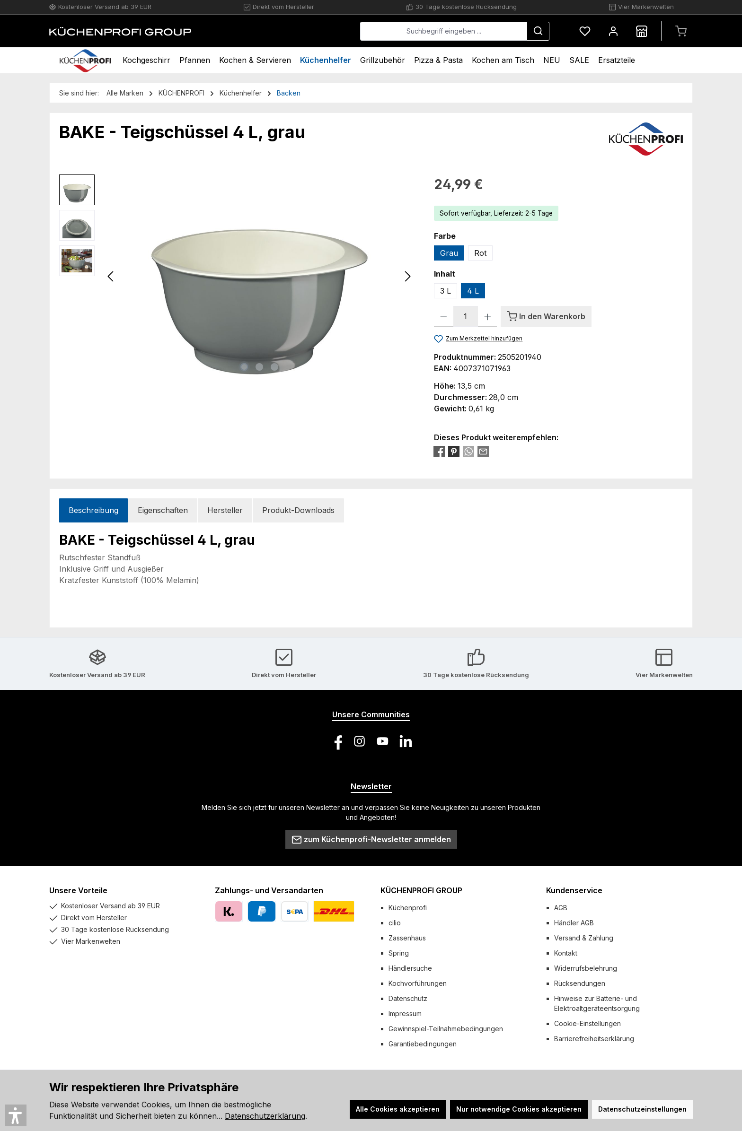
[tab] (93, 510)
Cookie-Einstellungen (587, 1023)
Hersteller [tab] (225, 510)
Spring (399, 953)
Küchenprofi (408, 908)
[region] (237, 276)
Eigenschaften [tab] (163, 510)
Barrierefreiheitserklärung (594, 1039)
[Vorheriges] (111, 276)
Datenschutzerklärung (265, 1116)
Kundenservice (574, 890)
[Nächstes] (407, 276)
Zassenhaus (407, 938)
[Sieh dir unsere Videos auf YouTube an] (382, 741)
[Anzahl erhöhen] (487, 316)
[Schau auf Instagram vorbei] (359, 741)
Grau (449, 253)
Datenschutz (408, 998)
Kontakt (565, 953)
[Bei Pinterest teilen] (454, 451)
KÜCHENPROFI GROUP (421, 890)
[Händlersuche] (642, 31)
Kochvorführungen (418, 983)
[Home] (85, 60)
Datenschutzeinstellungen (642, 1109)
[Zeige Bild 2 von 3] (259, 367)
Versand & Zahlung (583, 938)
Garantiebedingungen (423, 1044)
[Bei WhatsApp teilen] (468, 451)
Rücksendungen (579, 983)
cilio (395, 923)
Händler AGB (574, 923)
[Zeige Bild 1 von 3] (244, 367)
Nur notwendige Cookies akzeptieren (519, 1109)
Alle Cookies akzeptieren (398, 1109)
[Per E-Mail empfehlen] (483, 451)
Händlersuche (410, 968)
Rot (480, 253)
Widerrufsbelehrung (585, 968)
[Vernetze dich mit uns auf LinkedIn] (405, 741)
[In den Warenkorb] (546, 316)
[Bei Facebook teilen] (439, 451)
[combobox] (443, 31)
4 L (473, 291)
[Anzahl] (465, 316)
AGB (560, 908)
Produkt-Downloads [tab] (298, 510)
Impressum (405, 1013)
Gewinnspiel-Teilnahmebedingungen (446, 1029)
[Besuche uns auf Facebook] (336, 741)
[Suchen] (538, 31)
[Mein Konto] (613, 31)
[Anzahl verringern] (443, 316)
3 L (445, 291)
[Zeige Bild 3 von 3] (274, 367)
